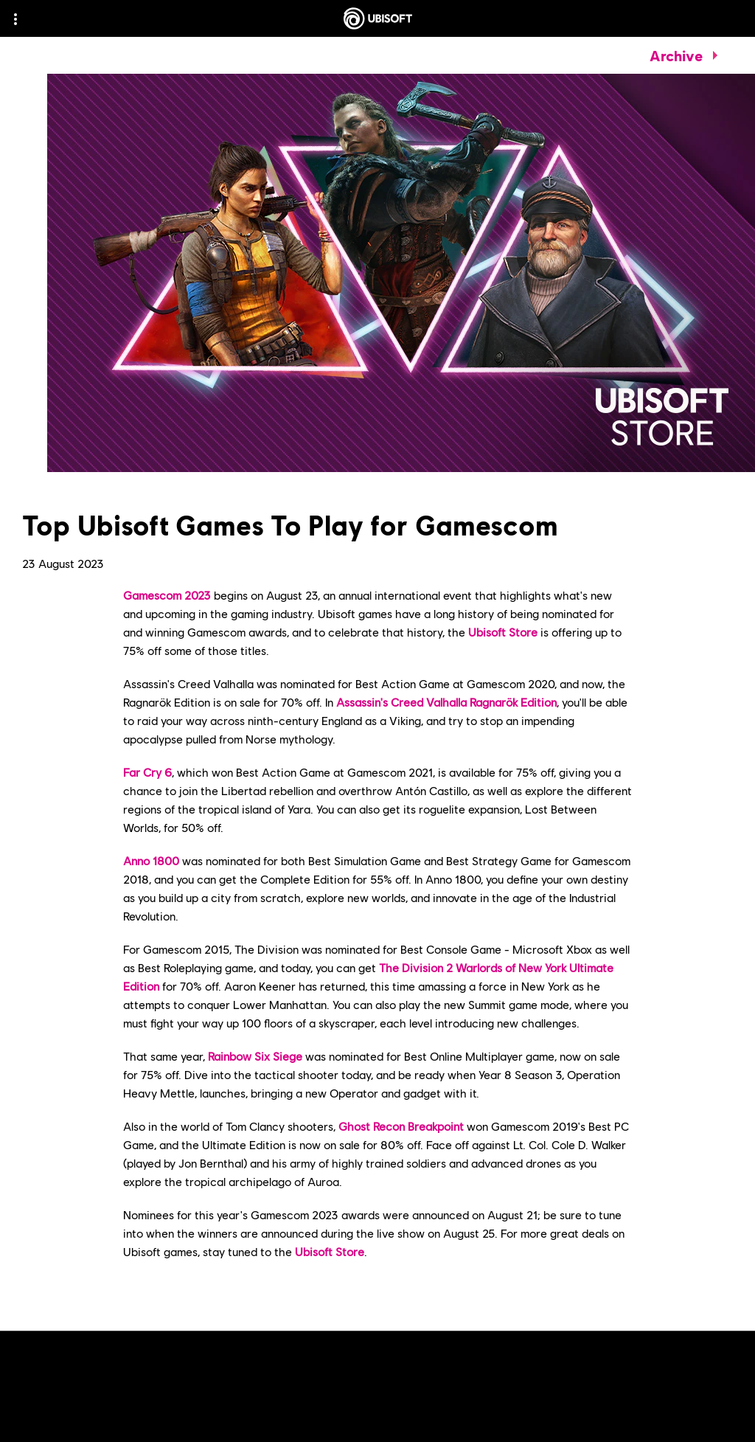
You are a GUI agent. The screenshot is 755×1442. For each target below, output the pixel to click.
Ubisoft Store (502, 632)
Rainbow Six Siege (255, 1056)
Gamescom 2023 (167, 595)
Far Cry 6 (147, 772)
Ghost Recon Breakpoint (401, 1126)
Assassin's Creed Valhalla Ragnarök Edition (446, 702)
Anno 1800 (151, 860)
